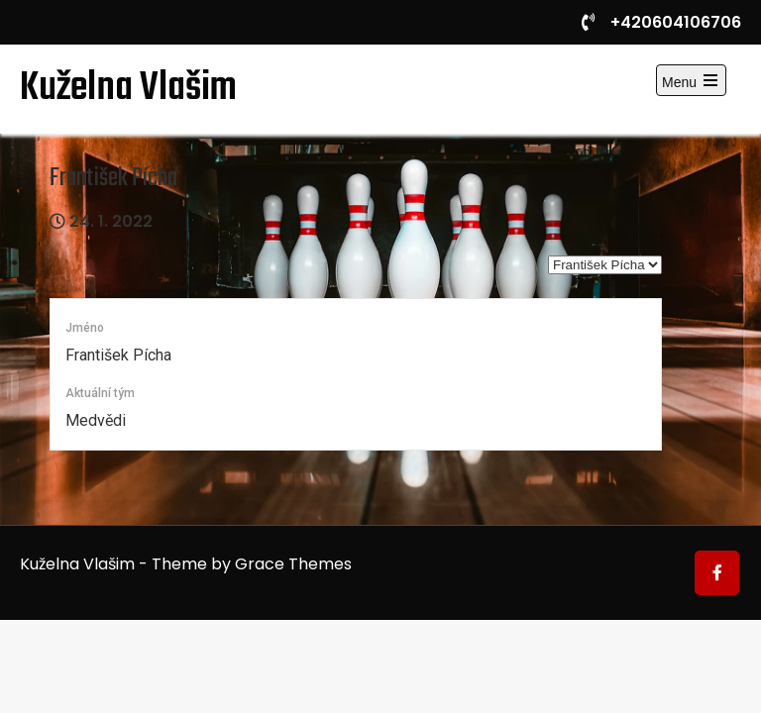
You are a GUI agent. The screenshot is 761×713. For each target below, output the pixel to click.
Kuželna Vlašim (128, 88)
